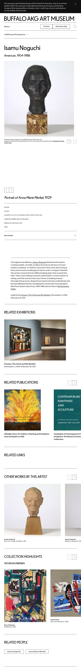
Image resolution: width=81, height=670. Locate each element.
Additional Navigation (16, 34)
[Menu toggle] (7, 26)
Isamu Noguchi (22, 47)
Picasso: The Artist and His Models (19, 364)
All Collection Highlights (14, 563)
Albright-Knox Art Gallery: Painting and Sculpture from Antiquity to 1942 (26, 435)
